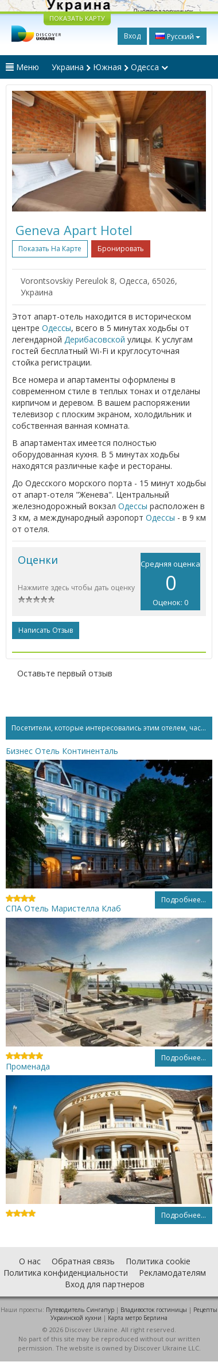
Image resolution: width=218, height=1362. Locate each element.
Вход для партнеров (105, 1284)
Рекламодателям (172, 1272)
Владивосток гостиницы (153, 1310)
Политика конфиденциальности (65, 1272)
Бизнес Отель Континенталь (62, 750)
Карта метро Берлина (138, 1318)
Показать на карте (49, 248)
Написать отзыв (45, 630)
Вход (132, 36)
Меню (22, 66)
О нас (30, 1261)
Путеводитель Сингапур (80, 1310)
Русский (177, 36)
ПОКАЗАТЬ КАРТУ (77, 18)
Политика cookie (158, 1261)
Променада (28, 1066)
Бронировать (121, 248)
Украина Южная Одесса (110, 66)
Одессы (56, 327)
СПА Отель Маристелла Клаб (63, 908)
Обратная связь (83, 1261)
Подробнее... (183, 900)
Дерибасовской (94, 339)
